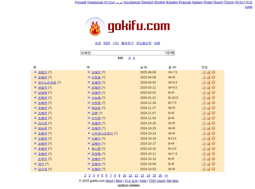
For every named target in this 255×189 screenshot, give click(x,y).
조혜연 (96, 72)
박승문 (96, 108)
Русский (80, 2)
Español (172, 2)
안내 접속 (130, 181)
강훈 (95, 113)
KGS (107, 43)
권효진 (42, 72)
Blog (119, 181)
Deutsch (148, 2)
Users (161, 181)
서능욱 (96, 98)
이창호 (96, 77)
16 (160, 175)
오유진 (42, 159)
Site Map (172, 181)
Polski (208, 2)
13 (142, 175)
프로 (98, 43)
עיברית (109, 2)
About (109, 181)
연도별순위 (143, 43)
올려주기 (127, 43)
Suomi (218, 2)
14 (148, 175)
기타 (116, 43)
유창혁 (96, 154)
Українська (95, 2)
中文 (249, 2)
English (160, 2)
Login (248, 7)
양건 (41, 164)
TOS (152, 181)
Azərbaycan (132, 2)
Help (143, 181)
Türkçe (229, 2)
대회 (157, 43)
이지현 (96, 118)
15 (154, 175)
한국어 (240, 2)
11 (130, 175)
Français (185, 2)
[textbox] (122, 52)
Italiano (198, 2)
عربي (119, 2)
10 (124, 175)
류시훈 (96, 149)
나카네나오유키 (102, 133)
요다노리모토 (47, 82)
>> (166, 175)
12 (136, 175)
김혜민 (96, 143)
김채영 (42, 92)
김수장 (42, 123)
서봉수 (96, 138)
